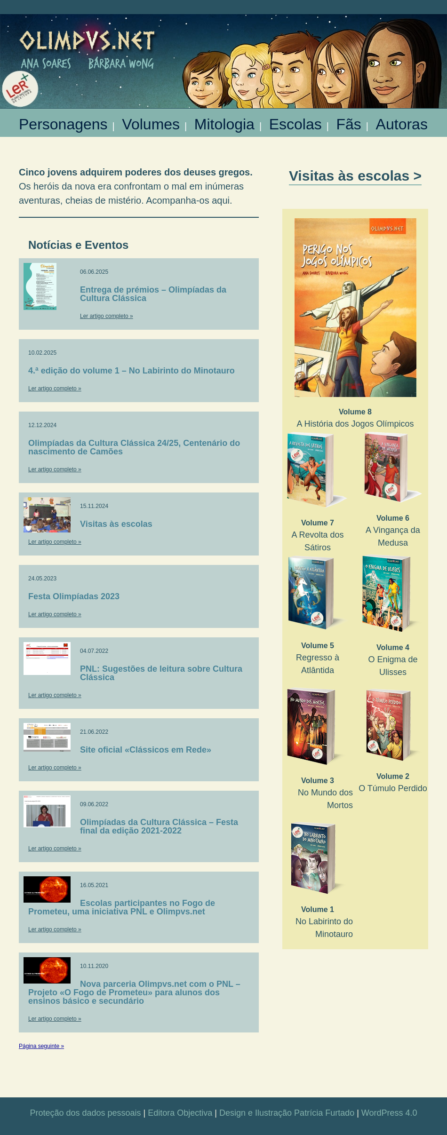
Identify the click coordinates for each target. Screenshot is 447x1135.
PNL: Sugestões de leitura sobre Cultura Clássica (161, 673)
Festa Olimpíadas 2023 (74, 596)
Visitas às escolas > (355, 175)
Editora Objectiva (180, 1113)
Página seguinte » (41, 1046)
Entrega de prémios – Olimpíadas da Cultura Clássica (153, 294)
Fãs (348, 121)
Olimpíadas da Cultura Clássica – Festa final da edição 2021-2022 (159, 826)
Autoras (402, 121)
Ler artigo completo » (106, 316)
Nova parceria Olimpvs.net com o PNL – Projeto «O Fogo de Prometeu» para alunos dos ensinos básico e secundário (134, 992)
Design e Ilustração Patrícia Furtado (286, 1113)
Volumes (151, 121)
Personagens (63, 121)
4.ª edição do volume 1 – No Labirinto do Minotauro (131, 370)
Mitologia (224, 121)
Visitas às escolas (116, 524)
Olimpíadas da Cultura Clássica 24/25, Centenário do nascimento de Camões (134, 447)
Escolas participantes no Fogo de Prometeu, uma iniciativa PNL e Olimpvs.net (121, 907)
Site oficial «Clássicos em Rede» (145, 749)
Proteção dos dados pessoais (85, 1113)
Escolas (295, 121)
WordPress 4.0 (389, 1113)
